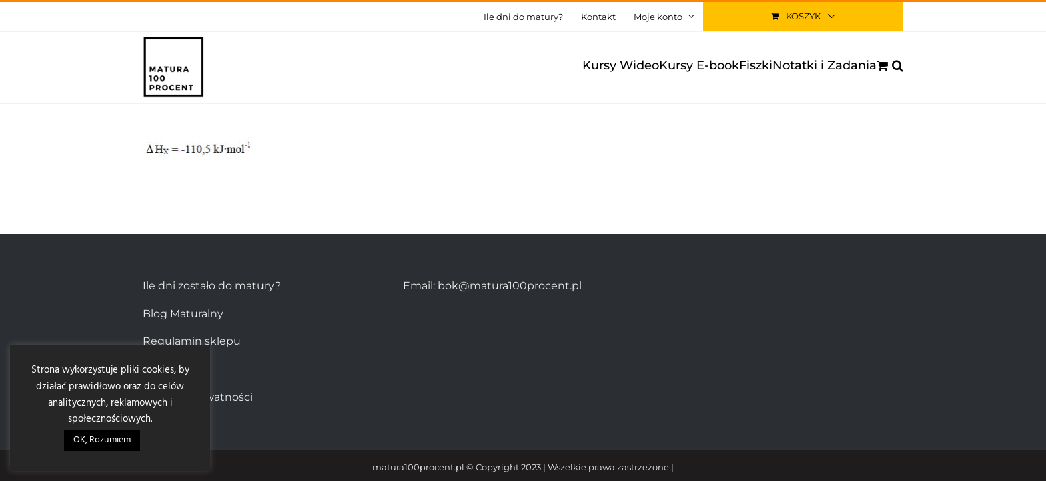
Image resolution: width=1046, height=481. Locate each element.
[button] (897, 65)
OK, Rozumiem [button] (102, 440)
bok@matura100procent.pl (510, 285)
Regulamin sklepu (192, 341)
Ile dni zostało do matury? (212, 285)
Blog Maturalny (183, 313)
